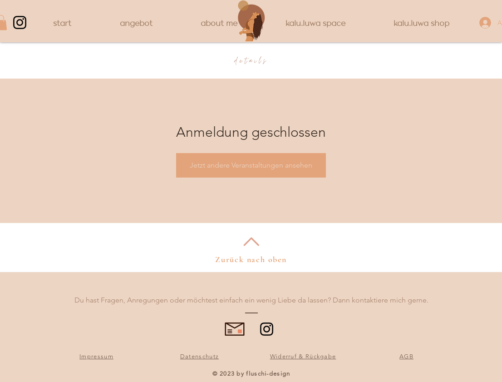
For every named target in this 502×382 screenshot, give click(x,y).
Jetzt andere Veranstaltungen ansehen (251, 165)
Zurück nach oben (251, 259)
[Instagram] (20, 22)
